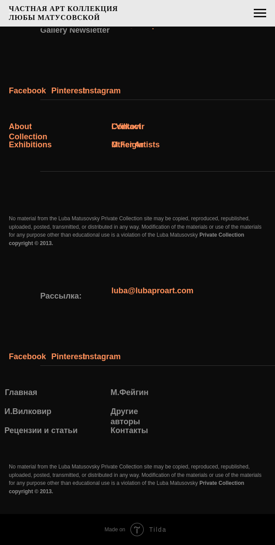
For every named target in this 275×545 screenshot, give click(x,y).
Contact (126, 126)
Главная (21, 392)
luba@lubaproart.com (152, 290)
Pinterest (68, 90)
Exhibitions (30, 144)
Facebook (27, 90)
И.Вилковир (27, 411)
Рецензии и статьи (40, 430)
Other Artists (135, 144)
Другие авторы (125, 416)
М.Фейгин (130, 392)
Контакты (129, 430)
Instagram (102, 90)
